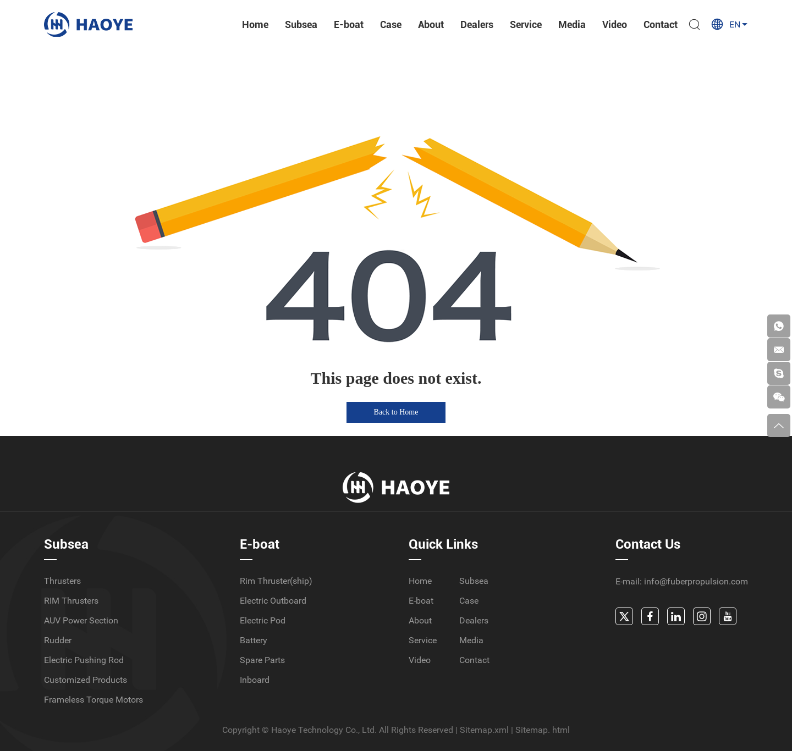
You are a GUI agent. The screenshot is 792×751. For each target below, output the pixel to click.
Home (255, 24)
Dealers (476, 24)
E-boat (349, 24)
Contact (661, 24)
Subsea (301, 24)
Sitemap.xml (484, 730)
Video (614, 24)
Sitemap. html (542, 730)
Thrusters (62, 581)
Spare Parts (262, 660)
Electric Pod (262, 620)
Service (526, 24)
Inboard (255, 680)
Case (391, 24)
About (431, 24)
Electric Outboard (273, 600)
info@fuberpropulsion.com (696, 581)
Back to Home (396, 412)
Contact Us (647, 544)
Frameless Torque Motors (93, 699)
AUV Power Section (81, 620)
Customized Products (85, 680)
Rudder (58, 640)
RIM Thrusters (71, 600)
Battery (253, 640)
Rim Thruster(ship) (276, 581)
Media (572, 24)
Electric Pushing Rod (84, 660)
